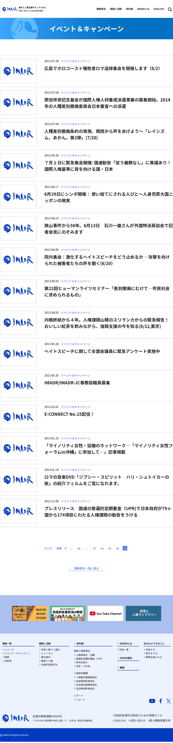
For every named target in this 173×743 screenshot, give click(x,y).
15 (115, 549)
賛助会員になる (154, 658)
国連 (6, 658)
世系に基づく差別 (50, 650)
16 (125, 549)
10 (77, 549)
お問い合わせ (138, 722)
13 (96, 549)
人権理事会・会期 (85, 656)
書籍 (122, 668)
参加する (150, 650)
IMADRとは (126, 644)
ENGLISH (120, 722)
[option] (30, 614)
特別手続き (82, 663)
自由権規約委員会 (85, 682)
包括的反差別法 (49, 665)
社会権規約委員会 (85, 689)
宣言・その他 (83, 667)
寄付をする (151, 654)
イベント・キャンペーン (17, 654)
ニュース (9, 650)
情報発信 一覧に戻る (86, 569)
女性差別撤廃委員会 (86, 685)
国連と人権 (47, 662)
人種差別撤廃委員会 (86, 678)
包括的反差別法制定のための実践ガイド (138, 716)
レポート (80, 700)
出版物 (7, 662)
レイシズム (47, 654)
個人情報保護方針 (160, 722)
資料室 (80, 644)
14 (106, 549)
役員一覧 (124, 650)
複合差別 (45, 658)
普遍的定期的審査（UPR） (90, 659)
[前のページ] (61, 547)
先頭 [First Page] (51, 549)
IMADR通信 (126, 659)
